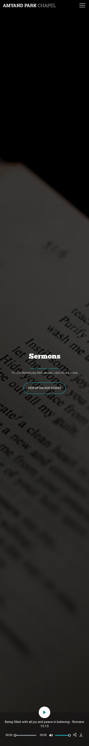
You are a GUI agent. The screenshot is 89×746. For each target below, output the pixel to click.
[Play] (44, 712)
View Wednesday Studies (44, 388)
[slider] (25, 735)
